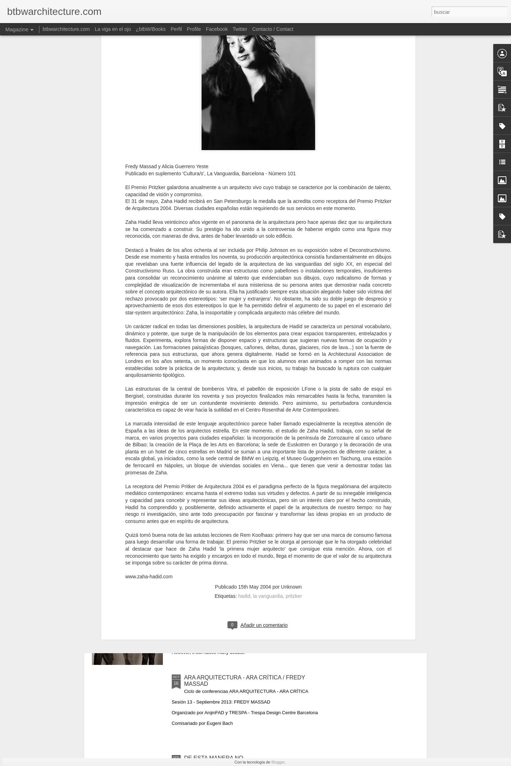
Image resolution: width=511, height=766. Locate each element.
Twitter (240, 29)
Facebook (216, 29)
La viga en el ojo (113, 29)
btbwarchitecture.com (66, 29)
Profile (194, 29)
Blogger (278, 762)
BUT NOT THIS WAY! (211, 597)
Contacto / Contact (272, 29)
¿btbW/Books (151, 29)
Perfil (176, 29)
